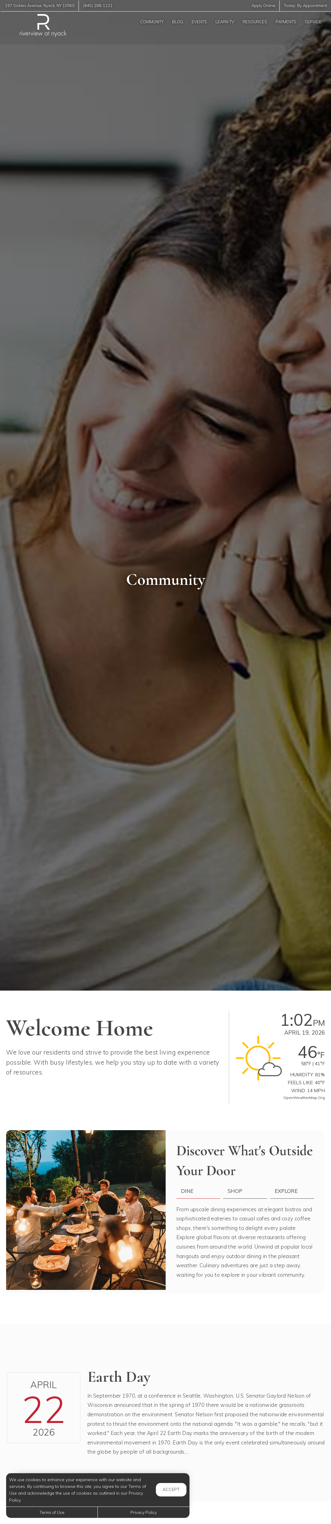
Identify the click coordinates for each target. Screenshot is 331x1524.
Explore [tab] (286, 1191)
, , (40, 5)
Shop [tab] (235, 1191)
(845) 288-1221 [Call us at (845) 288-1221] (99, 5)
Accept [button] (171, 1489)
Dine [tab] (187, 1191)
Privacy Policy (144, 1512)
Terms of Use (51, 1512)
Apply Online (263, 5)
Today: (305, 5)
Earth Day (118, 1376)
